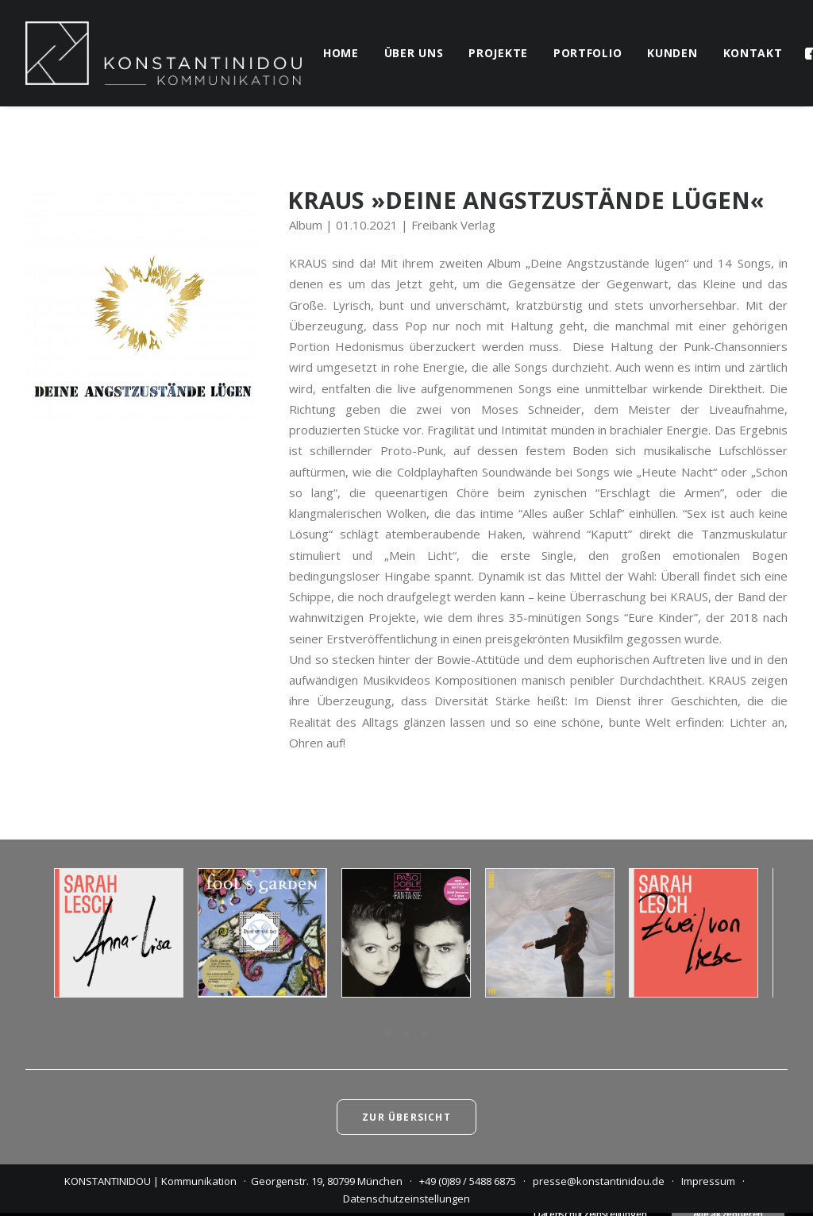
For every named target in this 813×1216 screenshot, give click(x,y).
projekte (498, 52)
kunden (672, 52)
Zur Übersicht (406, 1117)
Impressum (708, 1181)
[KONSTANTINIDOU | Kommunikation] (163, 53)
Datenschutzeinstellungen (406, 1198)
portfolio (587, 52)
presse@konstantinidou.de (599, 1181)
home (341, 52)
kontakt (753, 52)
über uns (414, 52)
